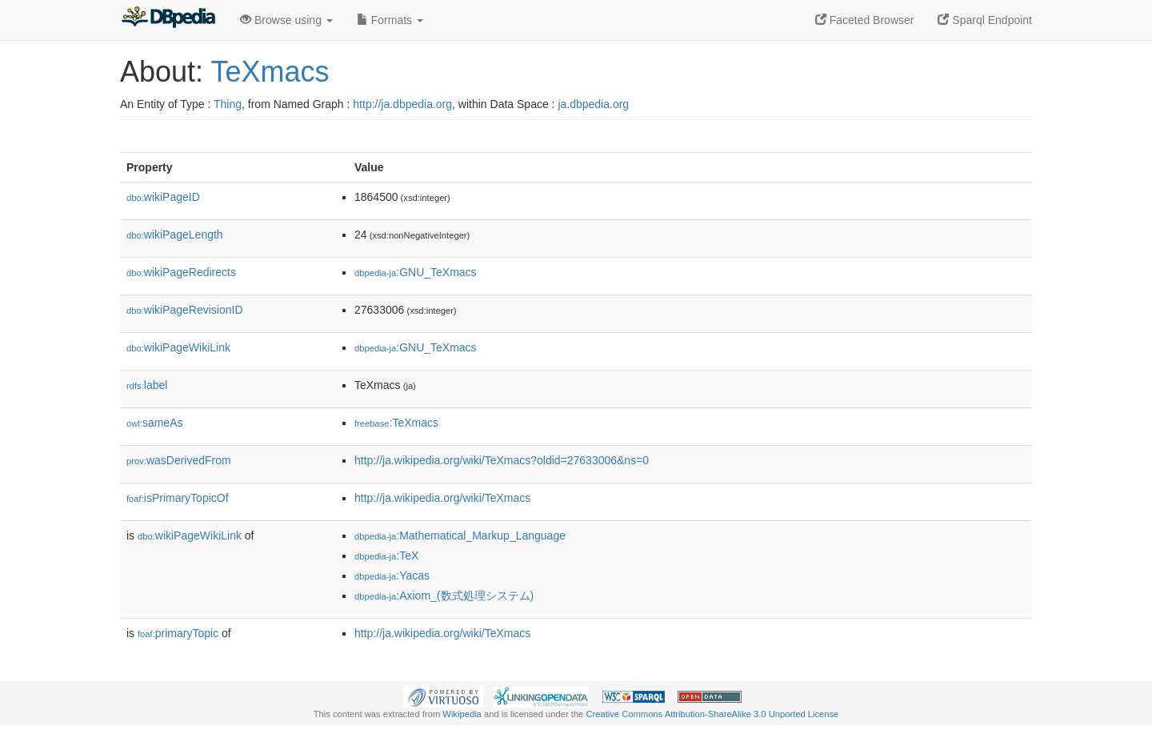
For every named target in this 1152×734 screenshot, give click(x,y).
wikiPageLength (174, 234)
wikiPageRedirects (181, 272)
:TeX (386, 555)
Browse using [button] (286, 20)
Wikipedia (462, 714)
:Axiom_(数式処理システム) (444, 595)
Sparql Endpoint (985, 20)
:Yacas (392, 575)
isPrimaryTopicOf (177, 497)
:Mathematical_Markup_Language (460, 535)
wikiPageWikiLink (178, 347)
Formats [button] (390, 20)
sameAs (154, 422)
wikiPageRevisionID (184, 309)
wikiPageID (163, 197)
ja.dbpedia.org (593, 104)
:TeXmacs (396, 422)
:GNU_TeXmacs (415, 272)
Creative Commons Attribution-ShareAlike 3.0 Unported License (712, 714)
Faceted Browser (864, 20)
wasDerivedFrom (178, 460)
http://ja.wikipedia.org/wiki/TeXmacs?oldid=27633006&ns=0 (501, 460)
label (146, 385)
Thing (228, 104)
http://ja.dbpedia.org (402, 104)
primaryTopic (178, 633)
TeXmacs (269, 71)
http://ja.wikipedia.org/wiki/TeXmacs (442, 497)
